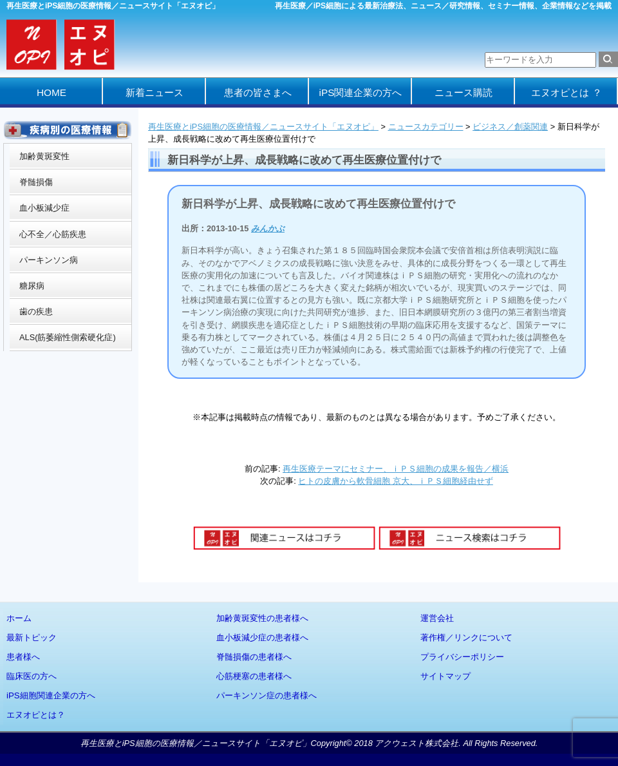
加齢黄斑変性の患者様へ (262, 618)
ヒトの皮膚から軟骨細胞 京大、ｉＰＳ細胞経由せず (395, 481)
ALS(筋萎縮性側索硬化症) (67, 337)
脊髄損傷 (36, 182)
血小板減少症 (44, 208)
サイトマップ (445, 676)
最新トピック (31, 637)
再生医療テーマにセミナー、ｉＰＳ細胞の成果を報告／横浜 (396, 469)
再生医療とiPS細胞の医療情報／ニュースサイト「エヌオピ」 (263, 126)
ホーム (19, 618)
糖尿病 (31, 286)
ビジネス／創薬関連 (510, 126)
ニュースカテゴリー (426, 126)
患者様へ (23, 657)
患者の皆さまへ (258, 92)
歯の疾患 (36, 311)
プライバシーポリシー (462, 657)
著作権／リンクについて (466, 637)
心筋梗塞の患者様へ (254, 676)
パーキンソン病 (48, 260)
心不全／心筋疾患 (52, 234)
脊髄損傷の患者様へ (254, 657)
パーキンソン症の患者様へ (266, 695)
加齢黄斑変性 (44, 156)
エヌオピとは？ (35, 715)
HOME (51, 92)
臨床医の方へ (31, 676)
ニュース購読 (463, 92)
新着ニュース (154, 92)
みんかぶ (268, 228)
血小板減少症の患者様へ (262, 637)
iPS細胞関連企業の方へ (50, 695)
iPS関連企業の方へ (360, 92)
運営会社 (437, 618)
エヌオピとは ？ (566, 92)
